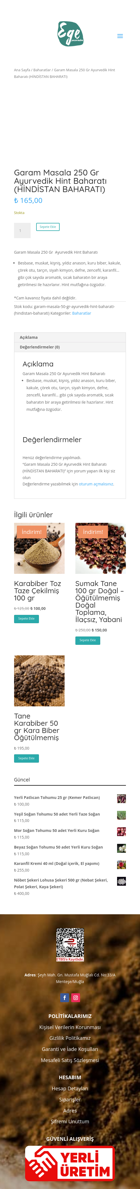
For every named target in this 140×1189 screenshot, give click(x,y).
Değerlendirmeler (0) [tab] (40, 347)
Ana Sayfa (22, 69)
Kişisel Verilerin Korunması (70, 1027)
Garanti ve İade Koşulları (70, 1049)
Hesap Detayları (70, 1088)
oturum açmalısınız (96, 484)
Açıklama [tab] (29, 337)
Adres (69, 1110)
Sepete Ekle (48, 227)
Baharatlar (42, 69)
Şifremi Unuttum (70, 1121)
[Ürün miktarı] (22, 230)
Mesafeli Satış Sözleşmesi (70, 1060)
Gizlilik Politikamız (70, 1038)
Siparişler (70, 1099)
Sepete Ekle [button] (26, 618)
